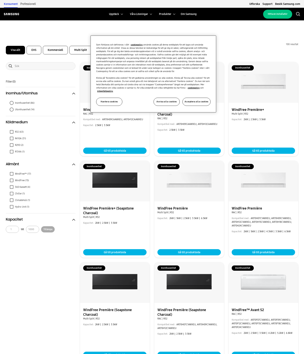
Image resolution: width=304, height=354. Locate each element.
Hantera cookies (109, 101)
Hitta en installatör (278, 14)
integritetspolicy (105, 91)
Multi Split (80, 50)
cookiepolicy (137, 44)
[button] (40, 93)
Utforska (254, 4)
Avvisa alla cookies (166, 101)
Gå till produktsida (115, 150)
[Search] (40, 66)
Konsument (11, 4)
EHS (33, 50)
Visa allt (15, 50)
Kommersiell (55, 50)
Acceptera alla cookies (196, 101)
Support (267, 4)
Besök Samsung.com (287, 4)
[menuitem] (114, 14)
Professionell (28, 4)
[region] (153, 74)
